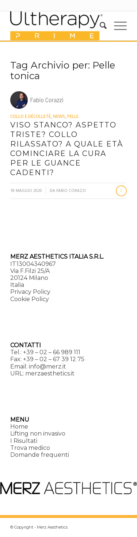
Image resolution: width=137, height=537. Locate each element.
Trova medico (30, 447)
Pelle (73, 116)
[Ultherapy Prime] (56, 25)
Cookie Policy (29, 299)
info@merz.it (47, 366)
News (59, 116)
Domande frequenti (39, 454)
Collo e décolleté (30, 116)
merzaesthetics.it (50, 373)
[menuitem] (99, 25)
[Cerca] (99, 25)
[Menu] (117, 25)
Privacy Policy (30, 291)
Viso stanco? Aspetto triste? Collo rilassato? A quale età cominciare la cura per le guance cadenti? (66, 149)
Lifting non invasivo (37, 433)
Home (19, 426)
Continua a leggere (121, 191)
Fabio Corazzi (71, 190)
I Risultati (23, 440)
